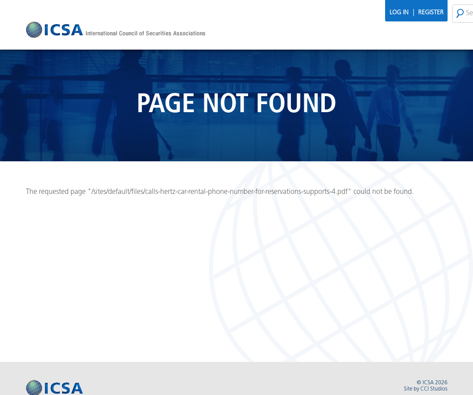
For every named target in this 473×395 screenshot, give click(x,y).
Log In (399, 12)
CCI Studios (434, 389)
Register (431, 12)
